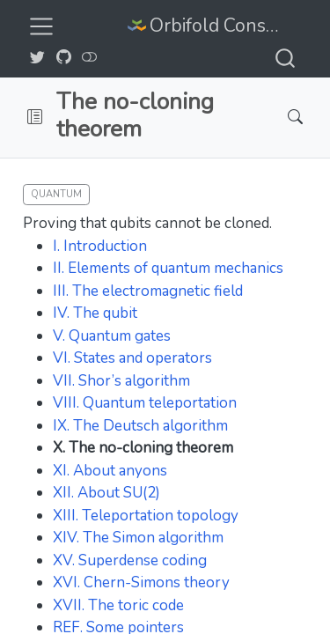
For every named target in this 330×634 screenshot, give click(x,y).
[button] (35, 117)
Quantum (56, 194)
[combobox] (286, 57)
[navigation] (156, 117)
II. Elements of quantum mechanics (168, 268)
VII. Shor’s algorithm (121, 381)
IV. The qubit (95, 313)
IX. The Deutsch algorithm (140, 426)
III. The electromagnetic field (148, 291)
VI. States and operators (132, 358)
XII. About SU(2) (106, 493)
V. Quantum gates (112, 336)
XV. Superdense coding (130, 560)
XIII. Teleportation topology (145, 515)
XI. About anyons (110, 471)
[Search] (280, 117)
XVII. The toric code (118, 605)
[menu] (41, 26)
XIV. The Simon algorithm (138, 537)
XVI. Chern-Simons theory (141, 582)
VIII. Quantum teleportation (145, 403)
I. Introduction (100, 246)
